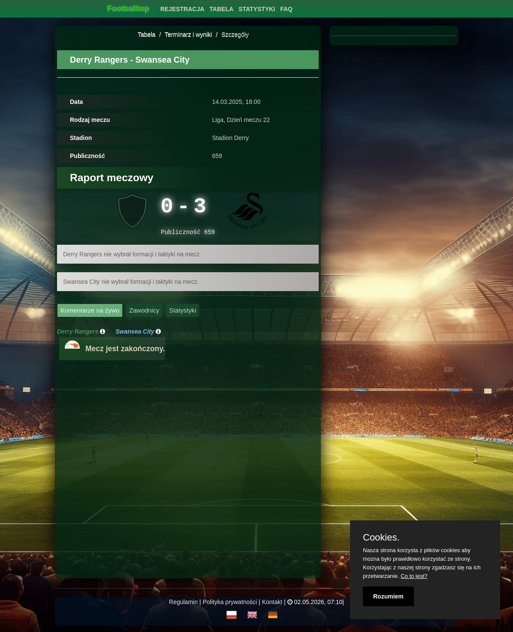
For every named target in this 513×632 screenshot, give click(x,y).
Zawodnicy (144, 314)
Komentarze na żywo (89, 314)
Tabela (146, 34)
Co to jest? (414, 576)
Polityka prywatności (229, 606)
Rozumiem (388, 596)
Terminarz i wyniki (188, 34)
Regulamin (183, 606)
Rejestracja (182, 9)
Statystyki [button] (256, 9)
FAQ (286, 9)
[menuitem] (182, 6)
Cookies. (381, 537)
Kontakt (272, 606)
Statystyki (182, 314)
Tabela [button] (221, 9)
